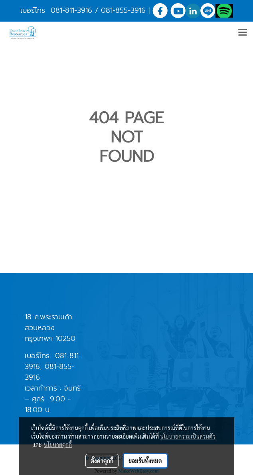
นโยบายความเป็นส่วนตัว (187, 436)
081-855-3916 (123, 10)
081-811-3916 (71, 10)
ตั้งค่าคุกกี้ (102, 460)
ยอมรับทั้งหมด (145, 460)
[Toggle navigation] (242, 33)
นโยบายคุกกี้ (58, 444)
